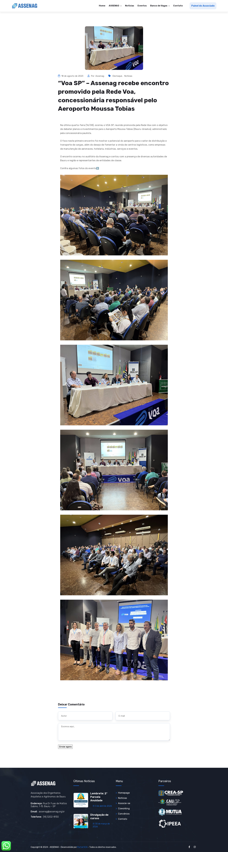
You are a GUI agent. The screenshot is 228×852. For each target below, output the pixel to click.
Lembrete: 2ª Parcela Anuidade (98, 797)
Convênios (124, 813)
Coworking (124, 808)
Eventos (142, 5)
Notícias (129, 5)
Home (102, 5)
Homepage (124, 792)
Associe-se (124, 803)
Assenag (100, 76)
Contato (178, 5)
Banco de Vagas (159, 5)
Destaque (117, 76)
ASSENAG (114, 5)
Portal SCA (82, 847)
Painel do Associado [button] (203, 5)
